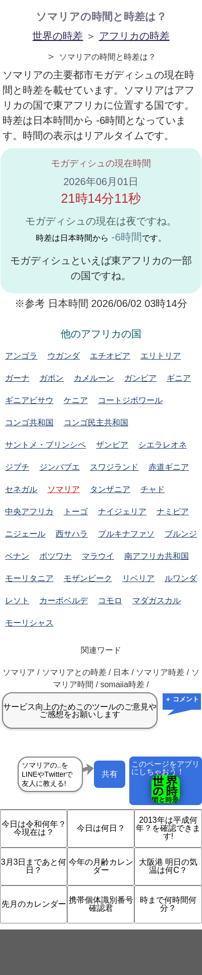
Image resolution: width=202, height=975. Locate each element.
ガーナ (17, 378)
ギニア (179, 378)
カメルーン (94, 378)
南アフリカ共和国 (156, 556)
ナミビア (173, 511)
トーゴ (76, 511)
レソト (17, 600)
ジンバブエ (59, 467)
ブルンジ (181, 533)
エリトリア (160, 355)
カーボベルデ (63, 600)
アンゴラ (21, 355)
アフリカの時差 (134, 35)
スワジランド (114, 467)
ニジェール (25, 533)
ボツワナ (55, 556)
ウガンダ (63, 355)
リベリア (138, 578)
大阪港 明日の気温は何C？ (168, 866)
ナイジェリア (122, 511)
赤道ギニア (168, 467)
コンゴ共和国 (29, 422)
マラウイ (98, 556)
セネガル (21, 489)
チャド (152, 489)
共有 (110, 774)
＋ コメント (182, 699)
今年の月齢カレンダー (101, 866)
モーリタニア (29, 578)
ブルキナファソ (126, 533)
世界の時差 (57, 35)
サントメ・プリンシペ (45, 444)
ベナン (17, 556)
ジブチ (17, 467)
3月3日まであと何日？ (34, 866)
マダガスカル (156, 600)
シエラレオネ (162, 444)
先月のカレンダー (34, 904)
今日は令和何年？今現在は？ (34, 828)
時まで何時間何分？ (168, 904)
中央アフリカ (29, 511)
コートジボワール (130, 400)
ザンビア (112, 444)
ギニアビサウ (29, 400)
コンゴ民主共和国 (96, 422)
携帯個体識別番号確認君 (101, 904)
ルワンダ (181, 578)
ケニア (76, 400)
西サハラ (72, 533)
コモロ (110, 600)
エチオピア (110, 355)
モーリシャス (29, 622)
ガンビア (140, 378)
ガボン (51, 378)
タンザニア (110, 489)
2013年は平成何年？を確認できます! (168, 828)
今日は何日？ (101, 828)
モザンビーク (88, 578)
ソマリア (63, 489)
